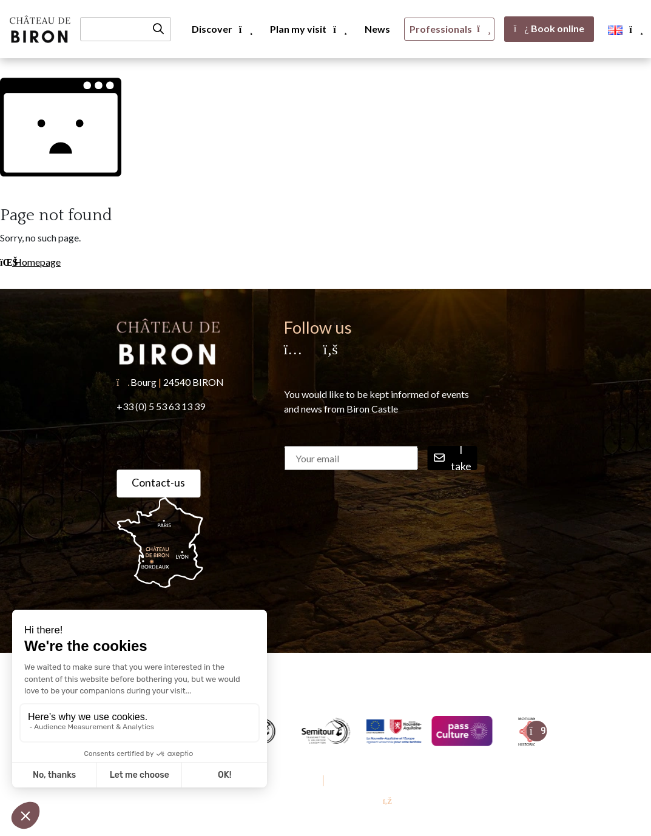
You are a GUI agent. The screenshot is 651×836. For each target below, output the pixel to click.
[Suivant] (536, 731)
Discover (221, 29)
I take (452, 458)
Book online (549, 28)
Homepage (30, 262)
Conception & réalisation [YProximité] (325, 801)
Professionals (449, 29)
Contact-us (158, 482)
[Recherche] (125, 29)
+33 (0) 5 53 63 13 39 (160, 406)
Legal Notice (294, 780)
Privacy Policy (356, 780)
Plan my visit (307, 29)
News (377, 29)
